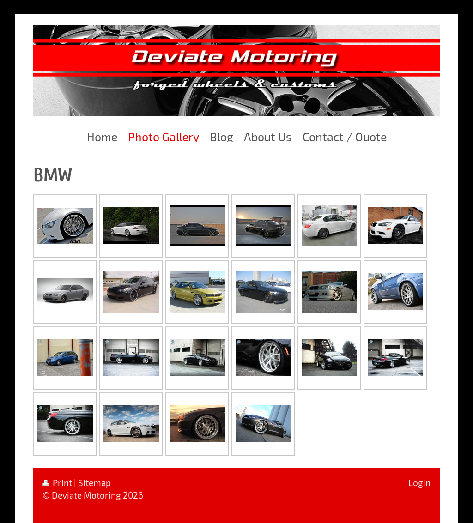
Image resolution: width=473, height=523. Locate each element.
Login (419, 482)
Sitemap (94, 482)
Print (58, 482)
